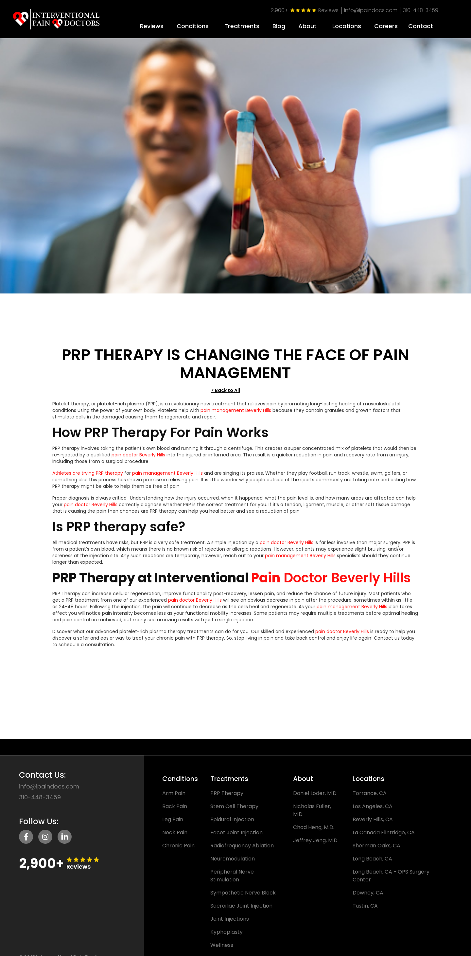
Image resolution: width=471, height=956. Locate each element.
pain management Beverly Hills (236, 415)
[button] (193, 24)
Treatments (241, 26)
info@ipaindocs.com (370, 10)
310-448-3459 (420, 10)
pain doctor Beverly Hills (138, 459)
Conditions (193, 26)
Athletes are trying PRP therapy (87, 478)
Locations (346, 26)
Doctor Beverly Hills (347, 583)
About (307, 26)
